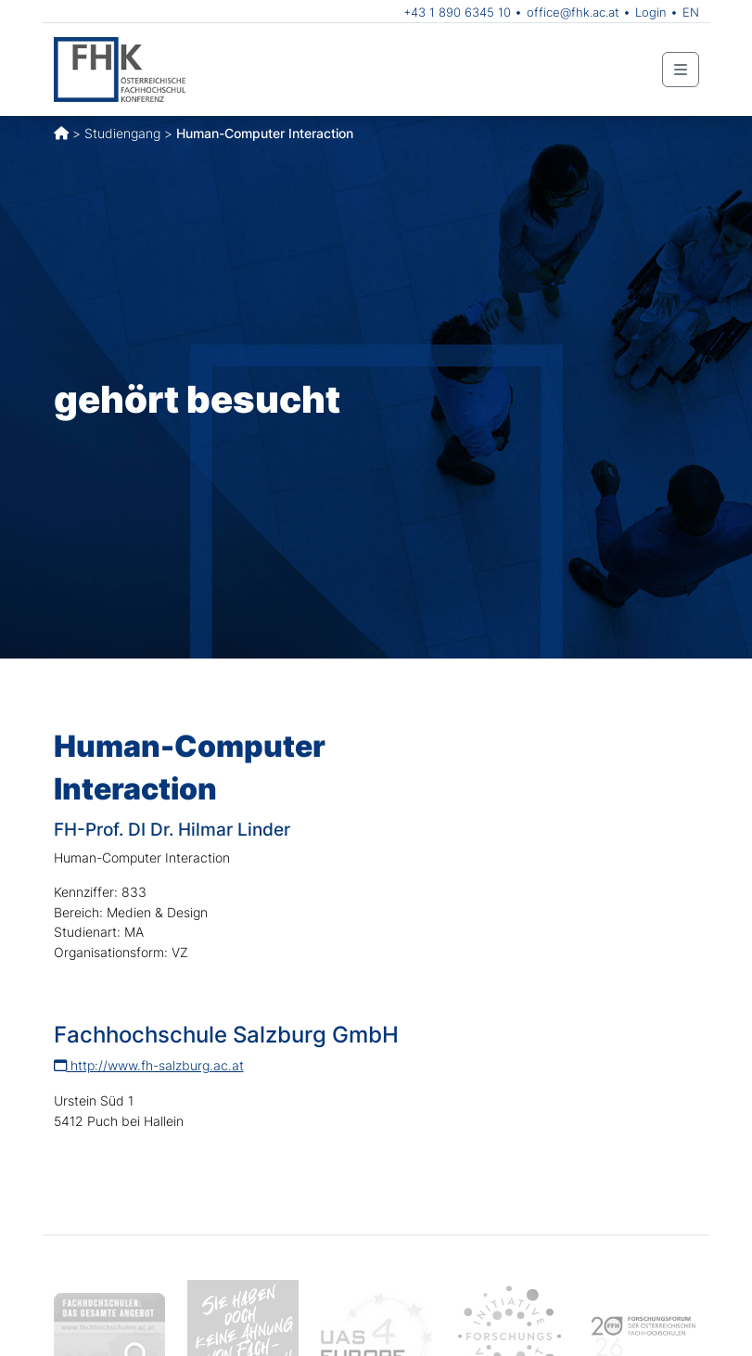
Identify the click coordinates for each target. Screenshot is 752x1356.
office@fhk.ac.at (573, 12)
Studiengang (122, 133)
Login (651, 12)
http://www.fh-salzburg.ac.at (149, 1065)
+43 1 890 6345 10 (457, 12)
